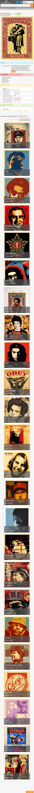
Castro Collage (9, 775)
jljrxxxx (20, 110)
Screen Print (18, 101)
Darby (6, 336)
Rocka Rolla (8, 693)
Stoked (7, 747)
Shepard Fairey (8, 146)
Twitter (17, 2)
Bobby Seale (8, 308)
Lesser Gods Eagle (10, 391)
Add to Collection (28, 105)
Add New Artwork (28, 74)
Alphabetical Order (25, 120)
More (13, 71)
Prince (6, 363)
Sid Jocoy (7, 418)
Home (1, 8)
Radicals (7, 720)
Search (32, 5)
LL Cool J (7, 638)
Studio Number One (10, 254)
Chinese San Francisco (11, 144)
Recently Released (13, 120)
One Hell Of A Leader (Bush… (13, 226)
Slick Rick (7, 199)
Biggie (7, 171)
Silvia (4, 110)
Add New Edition (28, 85)
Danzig (7, 528)
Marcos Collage (9, 610)
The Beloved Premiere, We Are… (14, 665)
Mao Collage (8, 583)
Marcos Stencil (9, 446)
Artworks (6, 8)
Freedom (7, 281)
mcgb (15, 110)
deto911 (26, 110)
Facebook (20, 2)
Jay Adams (8, 473)
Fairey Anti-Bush (9, 500)
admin (18, 14)
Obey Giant (17, 91)
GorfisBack (10, 110)
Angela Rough (9, 555)
